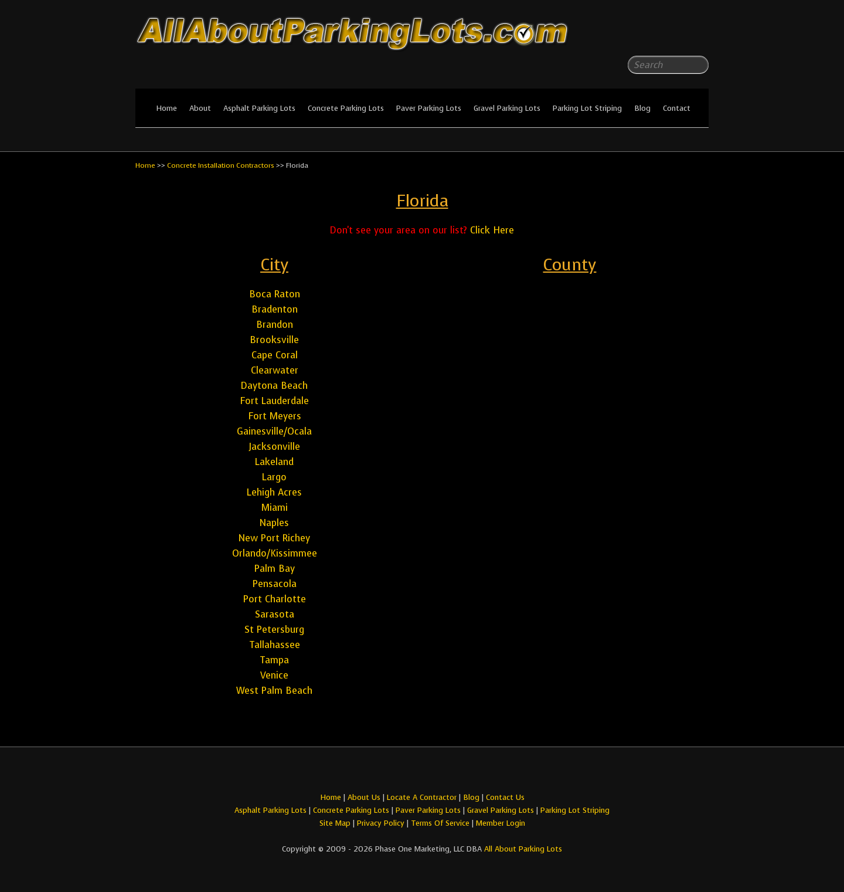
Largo (274, 477)
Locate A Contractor (422, 797)
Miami (274, 507)
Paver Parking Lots (428, 108)
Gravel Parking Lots (507, 108)
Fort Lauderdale (274, 401)
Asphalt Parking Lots (259, 108)
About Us (364, 797)
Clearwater (274, 370)
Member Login (500, 823)
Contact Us (505, 797)
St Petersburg (274, 629)
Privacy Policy (380, 823)
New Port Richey (274, 538)
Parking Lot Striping (587, 108)
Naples (274, 523)
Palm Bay (274, 568)
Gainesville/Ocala (274, 431)
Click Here (492, 230)
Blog (642, 108)
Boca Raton (274, 294)
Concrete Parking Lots (346, 108)
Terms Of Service (441, 823)
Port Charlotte (274, 599)
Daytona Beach (274, 385)
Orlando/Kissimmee (274, 553)
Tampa (274, 660)
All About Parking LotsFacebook (676, 35)
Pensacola (275, 584)
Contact (676, 108)
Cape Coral (274, 355)
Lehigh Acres (274, 492)
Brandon (274, 324)
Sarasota (274, 614)
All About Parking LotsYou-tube (700, 35)
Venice (274, 675)
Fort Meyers (274, 416)
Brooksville (274, 340)
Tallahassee (274, 645)
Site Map (334, 823)
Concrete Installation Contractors (220, 165)
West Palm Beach (274, 690)
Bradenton (274, 309)
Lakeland (274, 462)
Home (166, 108)
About (200, 108)
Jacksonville (274, 446)
